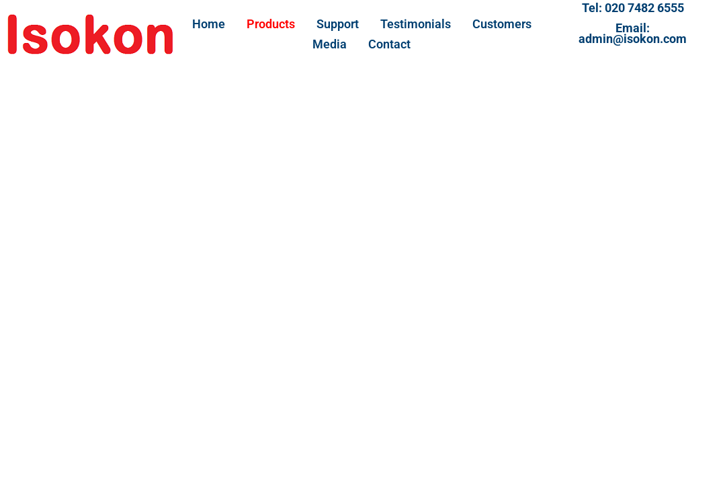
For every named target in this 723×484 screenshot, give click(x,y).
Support (337, 24)
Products (271, 24)
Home (208, 24)
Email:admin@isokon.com (633, 33)
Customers (501, 24)
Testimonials (415, 24)
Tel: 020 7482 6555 (633, 8)
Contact (389, 44)
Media (329, 44)
